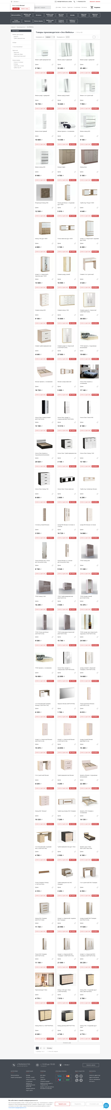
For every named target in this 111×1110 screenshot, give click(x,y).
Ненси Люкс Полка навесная (66, 489)
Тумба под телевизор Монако (88, 489)
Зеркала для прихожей (19, 56)
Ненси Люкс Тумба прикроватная (67, 453)
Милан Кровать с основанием (66, 131)
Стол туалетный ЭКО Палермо (88, 882)
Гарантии (70, 7)
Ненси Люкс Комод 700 (41, 489)
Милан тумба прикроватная (43, 59)
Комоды (16, 64)
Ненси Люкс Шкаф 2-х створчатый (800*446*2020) (66, 418)
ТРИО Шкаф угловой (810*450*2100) (86, 597)
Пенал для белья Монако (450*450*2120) (87, 704)
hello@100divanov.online (64, 1)
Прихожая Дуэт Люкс (41, 990)
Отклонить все (94, 1104)
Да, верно (16, 8)
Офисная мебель (83, 15)
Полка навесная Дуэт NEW (65, 238)
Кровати (16, 36)
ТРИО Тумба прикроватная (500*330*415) (65, 597)
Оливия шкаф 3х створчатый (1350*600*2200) (66, 346)
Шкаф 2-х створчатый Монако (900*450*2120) (43, 740)
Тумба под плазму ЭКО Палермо (67, 811)
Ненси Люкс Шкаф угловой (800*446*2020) (42, 418)
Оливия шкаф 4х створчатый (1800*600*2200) (88, 310)
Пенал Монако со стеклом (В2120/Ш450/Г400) (65, 561)
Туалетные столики (19, 66)
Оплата (64, 7)
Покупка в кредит (45, 1081)
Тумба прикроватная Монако (66, 775)
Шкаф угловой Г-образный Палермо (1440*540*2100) (87, 668)
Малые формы (38, 21)
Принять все (62, 1104)
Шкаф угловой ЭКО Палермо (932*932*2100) (88, 919)
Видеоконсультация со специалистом (46, 1084)
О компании (77, 7)
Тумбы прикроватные (19, 38)
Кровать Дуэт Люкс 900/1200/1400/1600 (86, 847)
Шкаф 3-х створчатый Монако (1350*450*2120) (66, 740)
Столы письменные (16, 21)
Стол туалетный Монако (42, 775)
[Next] (44, 1048)
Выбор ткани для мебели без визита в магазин (47, 1087)
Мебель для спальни (27, 15)
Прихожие (16, 52)
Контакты (84, 7)
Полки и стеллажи (18, 62)
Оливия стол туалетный (87, 274)
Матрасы (38, 15)
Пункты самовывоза (94, 1079)
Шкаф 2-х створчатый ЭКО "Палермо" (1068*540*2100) (66, 954)
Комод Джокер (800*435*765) (66, 1025)
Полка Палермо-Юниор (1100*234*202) (42, 883)
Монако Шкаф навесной (64, 381)
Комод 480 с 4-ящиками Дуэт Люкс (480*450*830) (88, 990)
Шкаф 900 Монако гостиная (88, 525)
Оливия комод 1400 (63, 310)
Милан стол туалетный (86, 95)
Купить (51, 72)
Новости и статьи (31, 1079)
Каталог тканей (30, 1077)
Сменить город (24, 8)
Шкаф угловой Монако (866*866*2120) (86, 740)
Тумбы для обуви (18, 54)
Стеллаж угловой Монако (42, 525)
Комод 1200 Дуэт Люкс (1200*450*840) (64, 990)
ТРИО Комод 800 (85, 560)
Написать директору (94, 1075)
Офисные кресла (95, 15)
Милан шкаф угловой (63, 95)
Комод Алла (83, 167)
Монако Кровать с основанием (43, 381)
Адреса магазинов (94, 1077)
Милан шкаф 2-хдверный (42, 95)
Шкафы (72, 15)
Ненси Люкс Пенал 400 (86, 417)
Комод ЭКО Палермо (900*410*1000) (41, 919)
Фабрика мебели (30, 1088)
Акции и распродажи (16, 1077)
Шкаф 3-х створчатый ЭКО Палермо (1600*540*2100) (87, 954)
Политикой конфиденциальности (17, 1107)
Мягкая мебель (16, 15)
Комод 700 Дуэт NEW (41, 238)
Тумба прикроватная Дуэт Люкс (67, 847)
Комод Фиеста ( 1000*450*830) (44, 1025)
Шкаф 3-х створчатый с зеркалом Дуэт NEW (41, 275)
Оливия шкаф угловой (64, 274)
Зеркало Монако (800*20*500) (66, 703)
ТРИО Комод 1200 (40, 596)
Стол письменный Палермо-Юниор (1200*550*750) (43, 704)
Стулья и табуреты (61, 21)
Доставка (58, 7)
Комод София (61, 167)
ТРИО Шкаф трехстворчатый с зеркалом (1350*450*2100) (89, 632)
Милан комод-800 (85, 131)
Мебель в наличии (72, 21)
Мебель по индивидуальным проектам (30, 1085)
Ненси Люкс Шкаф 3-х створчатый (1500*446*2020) (66, 668)
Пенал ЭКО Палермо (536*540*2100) (41, 954)
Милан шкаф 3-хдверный (87, 59)
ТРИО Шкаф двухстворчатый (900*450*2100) (66, 632)
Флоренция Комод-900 (41, 203)
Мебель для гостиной (49, 15)
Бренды (28, 1075)
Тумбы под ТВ (17, 67)
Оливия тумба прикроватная (43, 346)
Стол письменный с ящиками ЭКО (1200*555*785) (43, 847)
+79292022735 (81, 1)
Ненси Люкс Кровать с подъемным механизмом (42, 454)
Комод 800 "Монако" (41, 811)
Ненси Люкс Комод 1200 (87, 453)
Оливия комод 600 (40, 310)
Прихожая (27, 21)
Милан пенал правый (41, 131)
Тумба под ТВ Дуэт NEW (87, 203)
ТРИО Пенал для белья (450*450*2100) (41, 632)
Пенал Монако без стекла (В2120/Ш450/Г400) (42, 561)
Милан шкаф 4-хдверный (65, 59)
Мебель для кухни (49, 21)
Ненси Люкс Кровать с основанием (86, 382)
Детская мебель (61, 15)
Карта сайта (29, 1090)
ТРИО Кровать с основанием (43, 668)
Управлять (78, 1104)
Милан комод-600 (40, 167)
